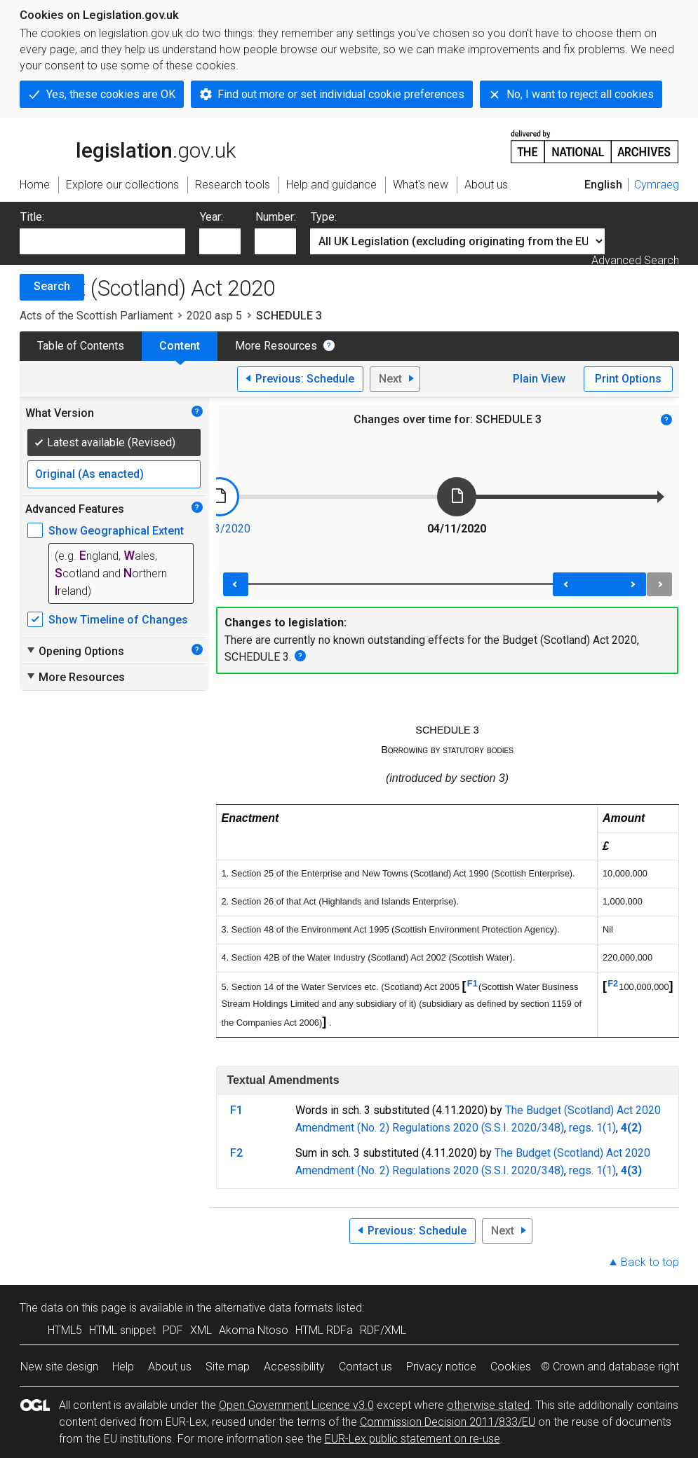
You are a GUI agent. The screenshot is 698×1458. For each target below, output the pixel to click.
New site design (59, 1366)
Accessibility (294, 1366)
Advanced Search (635, 260)
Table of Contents (80, 345)
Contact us (365, 1366)
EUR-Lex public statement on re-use (412, 1438)
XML (201, 1330)
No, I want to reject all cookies (580, 94)
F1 (472, 983)
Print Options (628, 378)
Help (123, 1366)
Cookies (510, 1366)
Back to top (650, 1262)
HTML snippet (122, 1330)
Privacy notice (441, 1366)
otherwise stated (488, 1405)
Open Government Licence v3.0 (296, 1405)
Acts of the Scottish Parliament (96, 315)
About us (170, 1366)
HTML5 (65, 1330)
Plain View (539, 378)
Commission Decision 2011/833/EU (447, 1422)
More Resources (276, 345)
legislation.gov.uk (128, 145)
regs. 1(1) (592, 1127)
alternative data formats (274, 1307)
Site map (228, 1366)
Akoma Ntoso (253, 1330)
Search (52, 286)
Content (179, 345)
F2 (613, 983)
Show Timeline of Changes (118, 619)
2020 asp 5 (214, 315)
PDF (173, 1330)
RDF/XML (383, 1330)
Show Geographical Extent (116, 530)
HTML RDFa (324, 1330)
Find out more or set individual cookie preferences (340, 94)
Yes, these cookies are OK (110, 94)
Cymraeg (656, 184)
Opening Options (74, 651)
